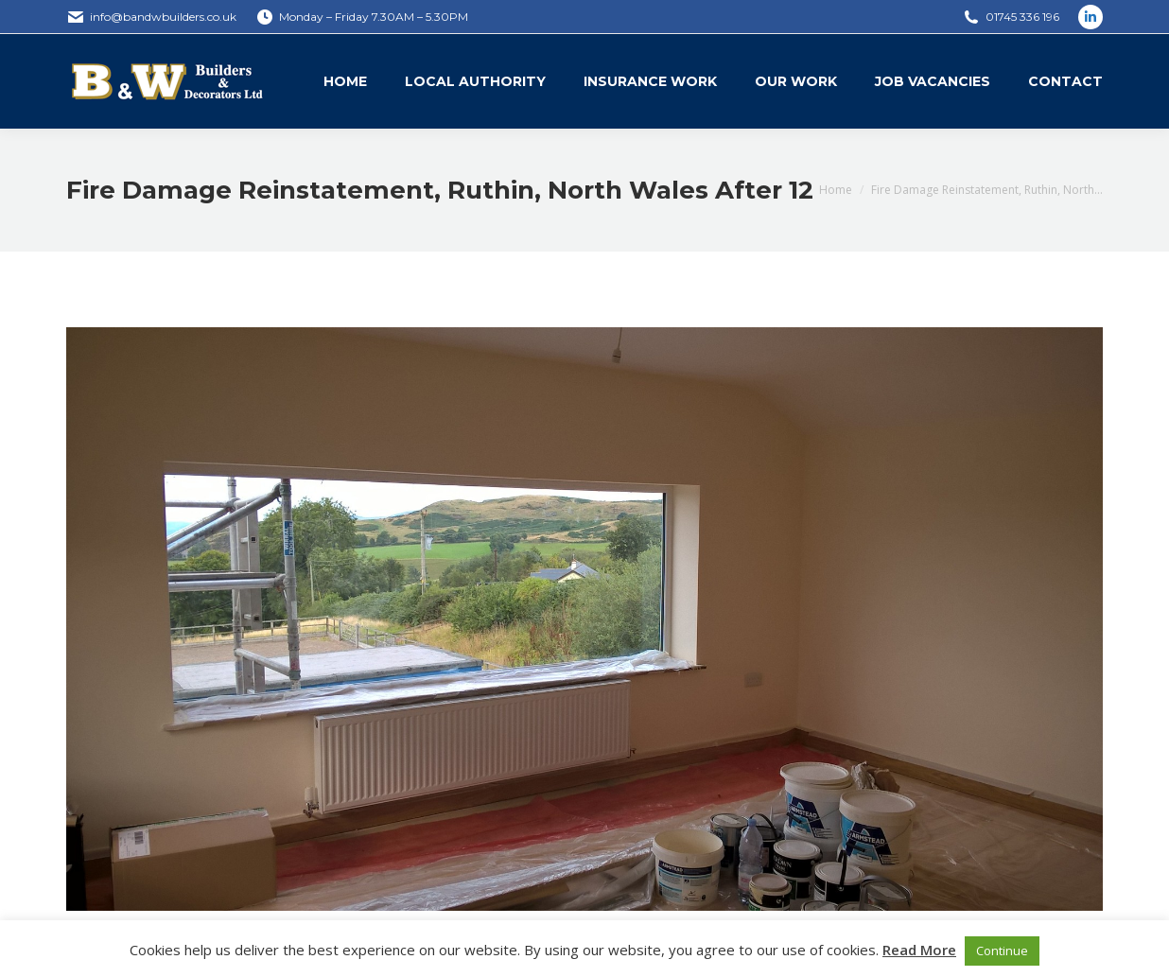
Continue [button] (1002, 950)
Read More (919, 949)
